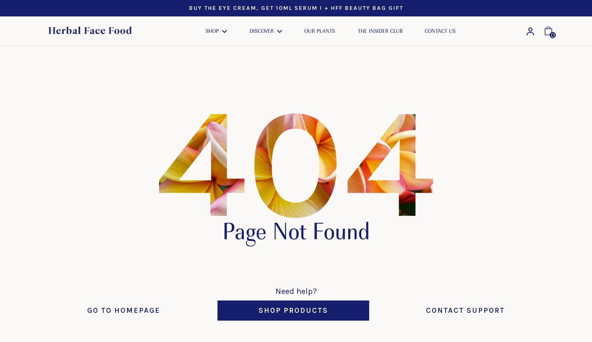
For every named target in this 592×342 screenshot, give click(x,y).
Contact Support (465, 310)
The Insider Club (380, 31)
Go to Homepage (123, 310)
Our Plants (319, 31)
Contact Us (440, 31)
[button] (216, 31)
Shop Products (293, 310)
